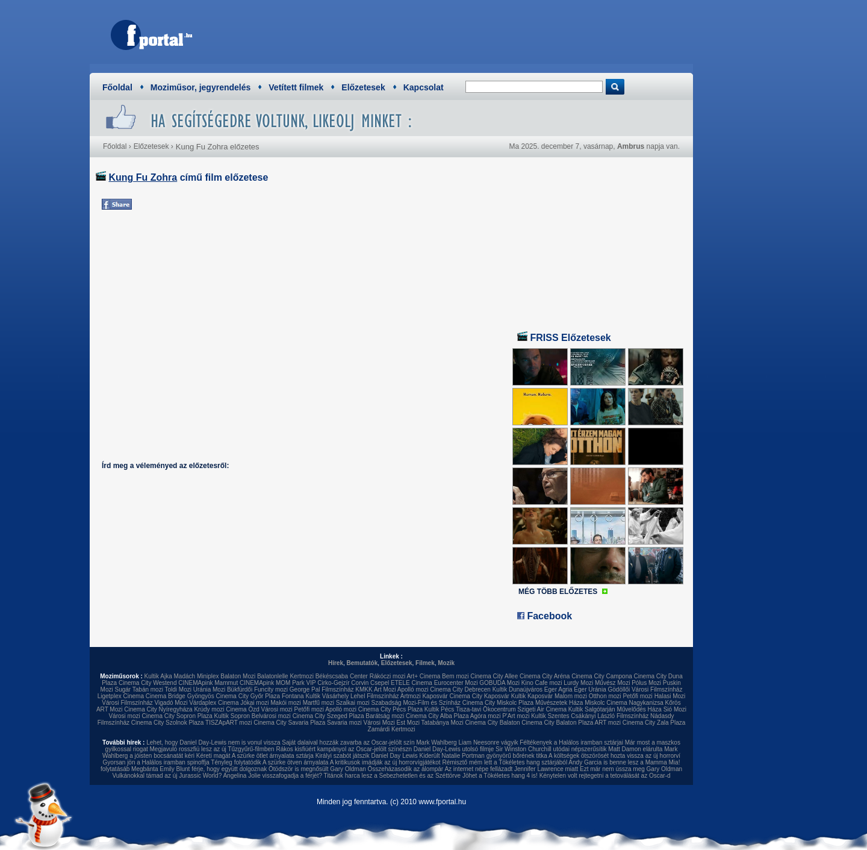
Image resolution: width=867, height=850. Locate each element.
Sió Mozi (674, 709)
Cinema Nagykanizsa (634, 702)
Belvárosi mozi (271, 716)
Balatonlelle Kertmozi (285, 676)
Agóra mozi (485, 716)
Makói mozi (285, 702)
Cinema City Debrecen (460, 689)
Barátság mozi (384, 716)
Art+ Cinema (423, 676)
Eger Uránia (590, 689)
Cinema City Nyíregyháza (158, 709)
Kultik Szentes (550, 716)
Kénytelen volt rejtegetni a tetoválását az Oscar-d (605, 775)
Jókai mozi (254, 702)
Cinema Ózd (242, 709)
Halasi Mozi (670, 696)
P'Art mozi (515, 716)
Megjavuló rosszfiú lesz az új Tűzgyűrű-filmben (212, 749)
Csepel (379, 683)
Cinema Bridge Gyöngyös (180, 696)
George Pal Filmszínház (322, 689)
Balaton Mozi (237, 676)
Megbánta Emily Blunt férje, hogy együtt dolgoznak (199, 769)
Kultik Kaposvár (532, 696)
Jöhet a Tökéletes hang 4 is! (500, 775)
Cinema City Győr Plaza (248, 696)
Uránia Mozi (209, 689)
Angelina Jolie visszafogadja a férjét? (272, 775)
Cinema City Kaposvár (479, 696)
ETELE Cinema (411, 683)
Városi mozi (277, 709)
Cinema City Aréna (545, 676)
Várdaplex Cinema (213, 702)
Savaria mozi (344, 722)
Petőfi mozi (637, 696)
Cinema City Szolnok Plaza (167, 722)
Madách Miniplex (196, 676)
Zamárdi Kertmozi (391, 729)
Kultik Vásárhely (327, 696)
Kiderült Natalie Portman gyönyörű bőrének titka (483, 755)
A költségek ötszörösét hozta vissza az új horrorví (614, 755)
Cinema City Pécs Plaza (390, 709)
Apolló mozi (413, 689)
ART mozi (608, 722)
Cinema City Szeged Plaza (328, 716)
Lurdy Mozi (578, 683)
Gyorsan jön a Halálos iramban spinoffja (156, 762)
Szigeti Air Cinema (542, 709)
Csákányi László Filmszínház (609, 716)
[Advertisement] (466, 33)
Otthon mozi (605, 696)
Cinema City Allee (494, 676)
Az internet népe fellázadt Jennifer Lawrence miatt (511, 769)
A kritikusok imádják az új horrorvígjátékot (385, 762)
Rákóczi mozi (387, 676)
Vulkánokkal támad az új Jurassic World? (167, 775)
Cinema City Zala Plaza (654, 722)
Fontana (293, 696)
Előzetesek (363, 87)
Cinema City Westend (148, 683)
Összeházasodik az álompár (406, 769)
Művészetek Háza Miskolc (570, 702)
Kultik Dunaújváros (517, 689)
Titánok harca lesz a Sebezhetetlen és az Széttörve (392, 775)
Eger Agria (558, 689)
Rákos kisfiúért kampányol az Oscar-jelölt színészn (344, 749)
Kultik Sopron (232, 716)
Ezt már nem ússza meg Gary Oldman (631, 769)
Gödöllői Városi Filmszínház (645, 689)
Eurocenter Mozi (456, 683)
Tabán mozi (147, 689)
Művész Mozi (612, 683)
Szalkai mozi (353, 702)
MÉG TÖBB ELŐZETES (557, 591)
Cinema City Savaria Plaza (289, 722)
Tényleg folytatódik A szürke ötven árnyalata (269, 762)
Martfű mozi (318, 702)
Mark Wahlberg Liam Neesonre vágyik (467, 742)
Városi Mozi (379, 722)
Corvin (359, 683)
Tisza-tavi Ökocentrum (486, 709)
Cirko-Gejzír (333, 683)
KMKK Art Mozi (375, 689)
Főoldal (117, 87)
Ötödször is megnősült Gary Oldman (317, 769)
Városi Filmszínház (127, 702)
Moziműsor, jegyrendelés (201, 87)
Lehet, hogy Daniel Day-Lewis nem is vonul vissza (213, 742)
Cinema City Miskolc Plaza (497, 702)
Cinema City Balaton (492, 722)
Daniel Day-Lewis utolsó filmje (454, 749)
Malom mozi (571, 696)
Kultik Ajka (158, 676)
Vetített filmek (296, 87)
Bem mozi (455, 676)
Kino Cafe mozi (541, 683)
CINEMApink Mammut (208, 683)
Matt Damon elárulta (635, 749)
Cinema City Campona (601, 676)
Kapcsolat (423, 87)
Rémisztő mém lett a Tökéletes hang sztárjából (504, 762)
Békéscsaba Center (341, 676)
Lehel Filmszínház (374, 696)
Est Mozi (408, 722)
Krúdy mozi (209, 709)
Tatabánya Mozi (442, 722)
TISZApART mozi (228, 722)
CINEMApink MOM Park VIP (278, 683)
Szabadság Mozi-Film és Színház (416, 702)
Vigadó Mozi (171, 702)
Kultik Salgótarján (591, 709)
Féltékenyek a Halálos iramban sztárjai (571, 742)
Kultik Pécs (439, 709)
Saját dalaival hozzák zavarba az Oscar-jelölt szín (348, 742)
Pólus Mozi (646, 683)
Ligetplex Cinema (121, 696)
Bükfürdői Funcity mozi (257, 689)
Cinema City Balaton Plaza (557, 722)
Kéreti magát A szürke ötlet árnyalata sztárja (255, 755)
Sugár (122, 689)
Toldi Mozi (178, 689)
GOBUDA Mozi (499, 683)
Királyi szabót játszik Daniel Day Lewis (366, 755)
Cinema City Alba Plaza (437, 716)
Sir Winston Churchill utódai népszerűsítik (551, 749)
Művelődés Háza (639, 709)
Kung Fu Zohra (142, 177)
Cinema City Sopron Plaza (176, 716)
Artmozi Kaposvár (424, 696)
